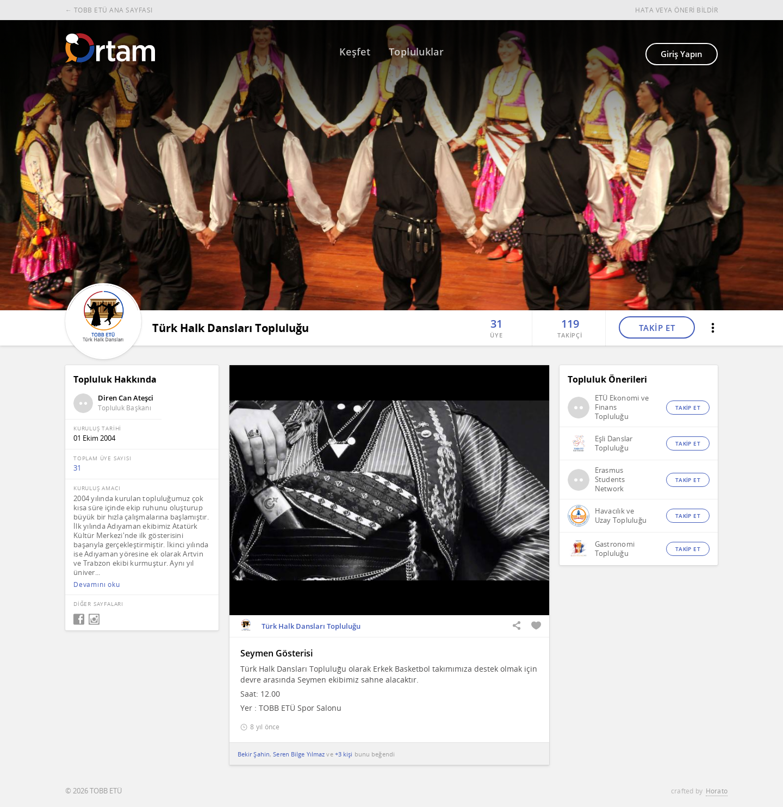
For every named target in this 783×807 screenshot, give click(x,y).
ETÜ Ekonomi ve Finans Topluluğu (622, 407)
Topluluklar (416, 51)
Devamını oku (96, 584)
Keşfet (354, 51)
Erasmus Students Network (610, 479)
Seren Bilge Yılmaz (299, 754)
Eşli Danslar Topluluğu (614, 443)
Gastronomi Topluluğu (615, 549)
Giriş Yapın (682, 53)
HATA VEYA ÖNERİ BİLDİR (676, 10)
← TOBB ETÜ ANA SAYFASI (109, 10)
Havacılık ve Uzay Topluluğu (621, 515)
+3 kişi (344, 754)
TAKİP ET (657, 327)
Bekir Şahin (254, 754)
